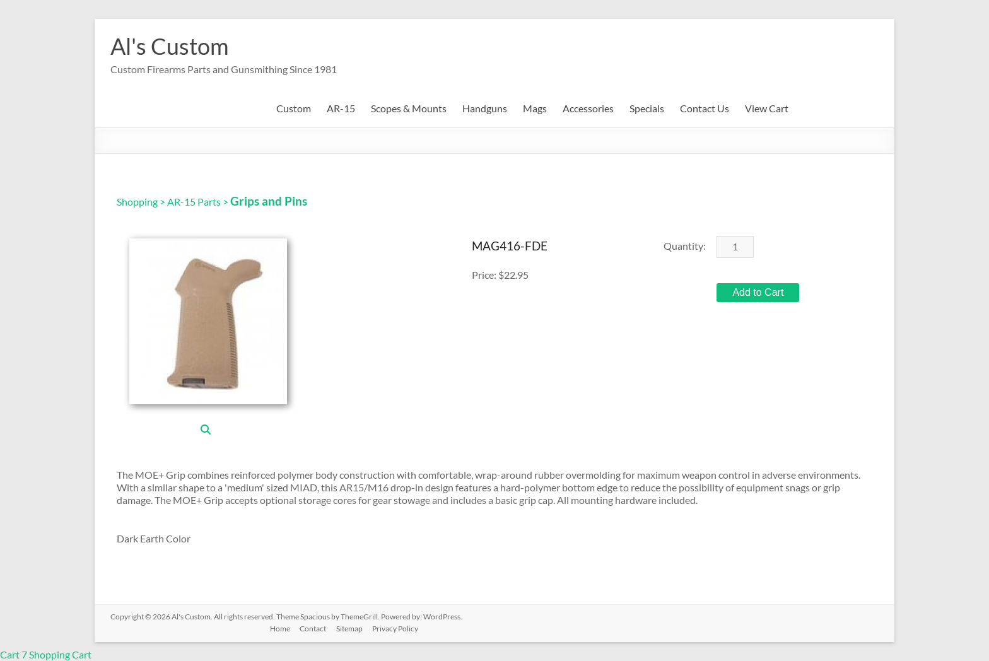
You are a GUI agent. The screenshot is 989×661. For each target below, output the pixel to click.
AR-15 (341, 108)
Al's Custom (169, 46)
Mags (535, 108)
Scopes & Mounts (409, 108)
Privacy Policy (397, 628)
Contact (314, 628)
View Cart (766, 108)
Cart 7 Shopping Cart (45, 654)
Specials (646, 108)
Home (281, 628)
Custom (293, 108)
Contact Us (704, 108)
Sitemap (350, 628)
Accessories (588, 108)
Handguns (484, 108)
